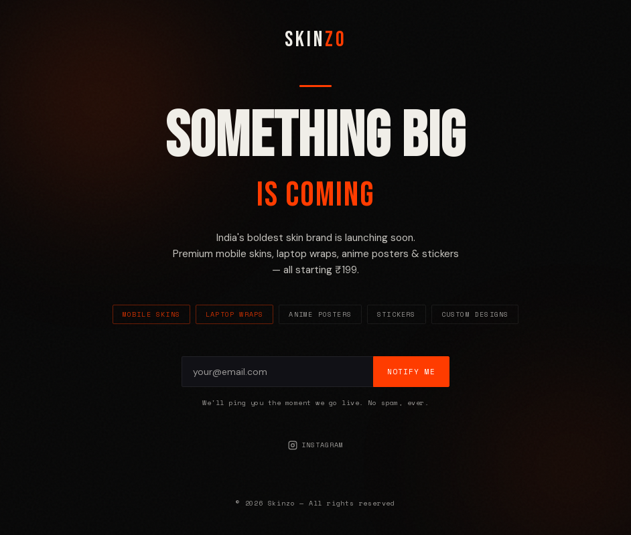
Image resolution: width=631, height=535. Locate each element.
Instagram (316, 445)
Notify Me (411, 371)
